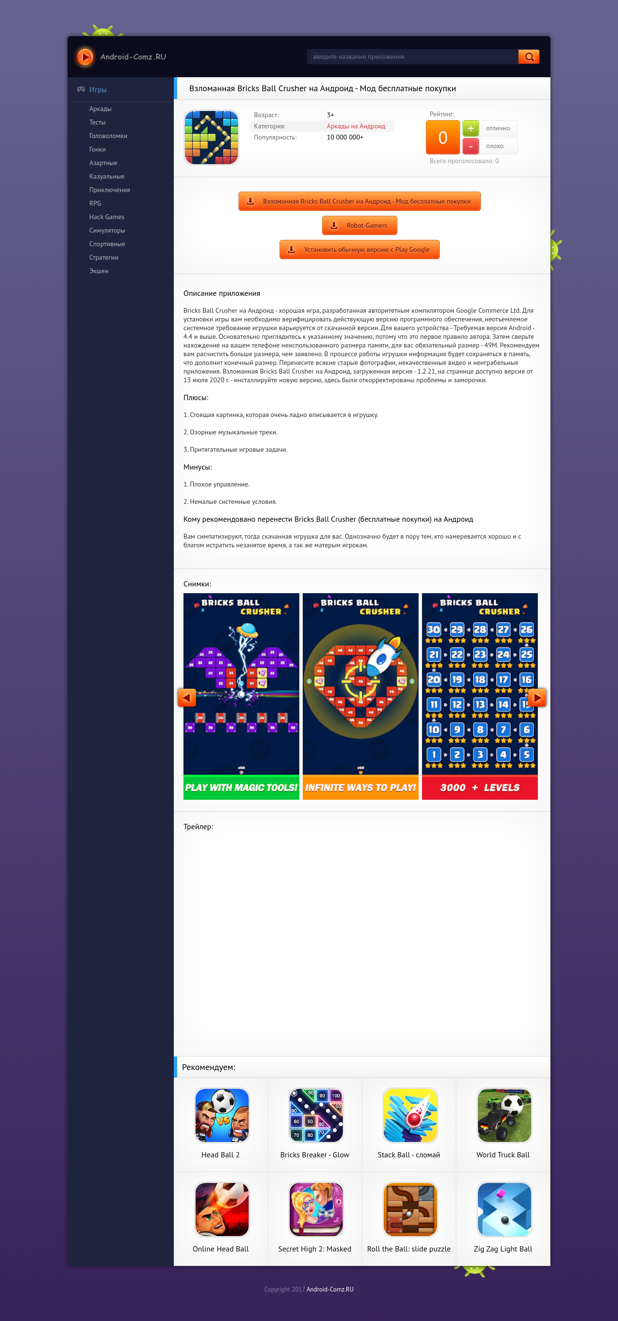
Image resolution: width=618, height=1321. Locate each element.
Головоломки (108, 135)
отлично (486, 128)
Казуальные (107, 176)
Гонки (97, 149)
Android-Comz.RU (330, 1289)
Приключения (109, 189)
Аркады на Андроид (356, 126)
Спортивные (107, 243)
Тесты (97, 122)
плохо (483, 146)
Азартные (103, 162)
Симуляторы (107, 230)
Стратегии (103, 257)
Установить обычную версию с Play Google (367, 249)
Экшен (99, 270)
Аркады (100, 108)
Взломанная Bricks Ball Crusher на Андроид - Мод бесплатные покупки (367, 201)
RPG (95, 203)
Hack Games (107, 216)
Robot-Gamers (367, 225)
